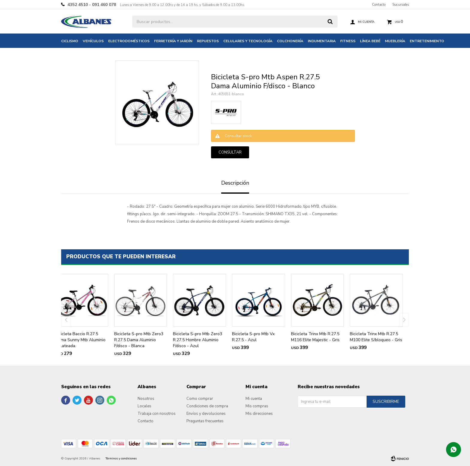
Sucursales (400, 4)
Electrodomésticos (129, 41)
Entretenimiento (427, 41)
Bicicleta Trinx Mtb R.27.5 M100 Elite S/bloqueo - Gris (376, 337)
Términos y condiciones (121, 458)
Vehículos (93, 41)
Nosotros (146, 398)
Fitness (347, 41)
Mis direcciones (259, 413)
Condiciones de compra (207, 406)
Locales (144, 406)
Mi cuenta (253, 398)
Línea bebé (370, 41)
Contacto (378, 4)
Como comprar (199, 398)
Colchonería (290, 41)
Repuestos (208, 41)
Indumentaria (322, 41)
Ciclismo (69, 41)
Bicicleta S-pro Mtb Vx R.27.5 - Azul (253, 337)
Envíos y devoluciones (206, 413)
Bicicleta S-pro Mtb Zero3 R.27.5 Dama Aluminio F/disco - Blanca (138, 340)
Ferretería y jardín (173, 41)
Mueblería (395, 41)
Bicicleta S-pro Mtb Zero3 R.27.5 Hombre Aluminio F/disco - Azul (197, 340)
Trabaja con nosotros (157, 413)
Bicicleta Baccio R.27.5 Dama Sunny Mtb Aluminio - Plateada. (80, 340)
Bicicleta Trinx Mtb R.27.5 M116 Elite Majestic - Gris (315, 337)
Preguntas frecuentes (205, 421)
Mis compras (256, 406)
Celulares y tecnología (247, 41)
